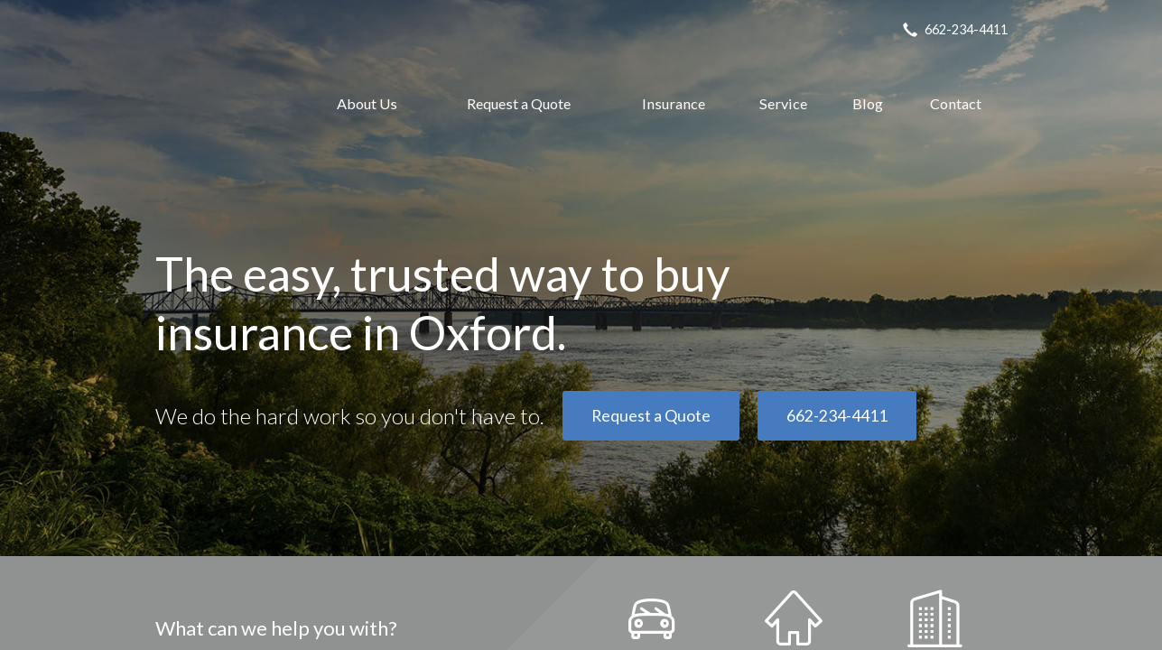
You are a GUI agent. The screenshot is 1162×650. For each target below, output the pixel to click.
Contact (955, 103)
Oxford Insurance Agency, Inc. (219, 104)
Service (783, 103)
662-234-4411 (837, 415)
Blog (867, 103)
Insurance (673, 103)
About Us (367, 103)
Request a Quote (519, 103)
